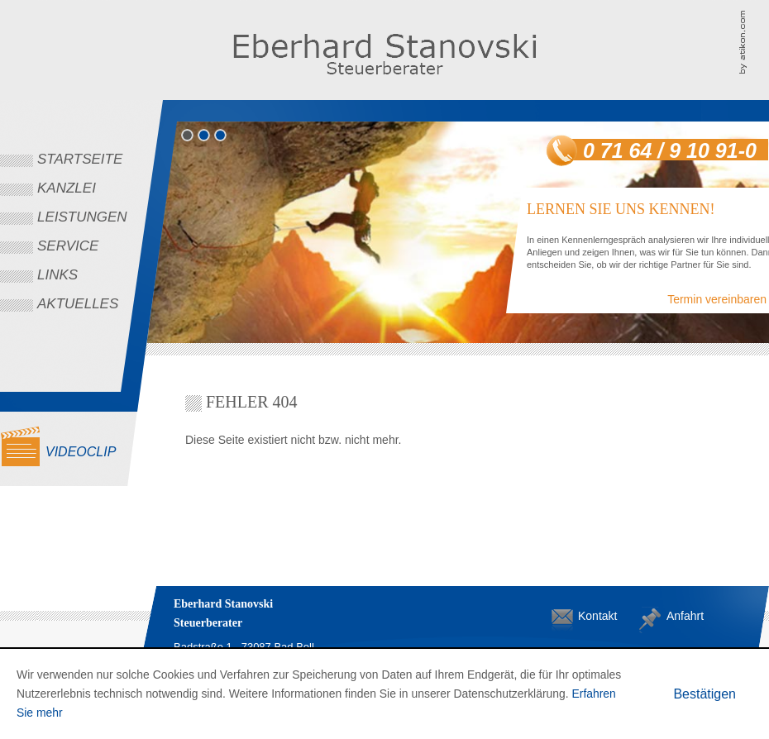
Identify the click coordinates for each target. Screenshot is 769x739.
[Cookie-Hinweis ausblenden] (704, 693)
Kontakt (591, 615)
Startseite (79, 159)
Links (57, 275)
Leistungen (82, 217)
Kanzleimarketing (753, 41)
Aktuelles (77, 304)
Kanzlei (66, 188)
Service (67, 246)
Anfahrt (679, 615)
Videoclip (80, 452)
